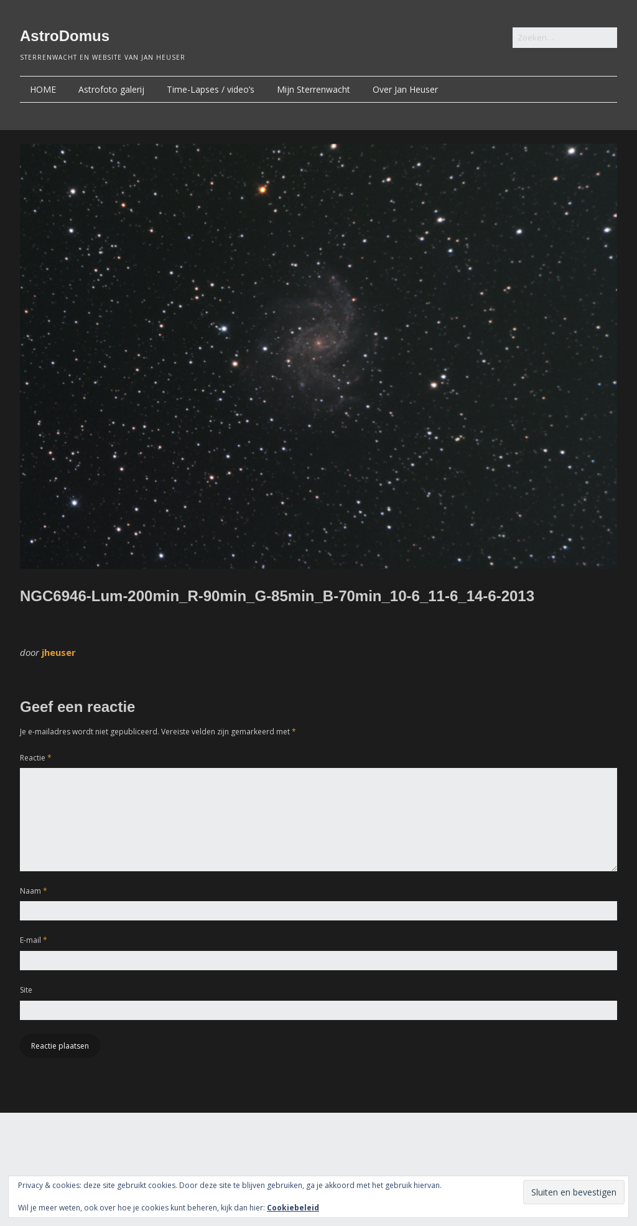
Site (26, 990)
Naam (33, 891)
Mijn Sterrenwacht (313, 89)
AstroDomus (64, 35)
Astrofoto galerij (111, 89)
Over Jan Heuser (405, 89)
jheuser (59, 652)
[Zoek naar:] (565, 37)
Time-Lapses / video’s (210, 89)
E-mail (33, 940)
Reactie (36, 757)
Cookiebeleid (293, 1207)
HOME (43, 89)
